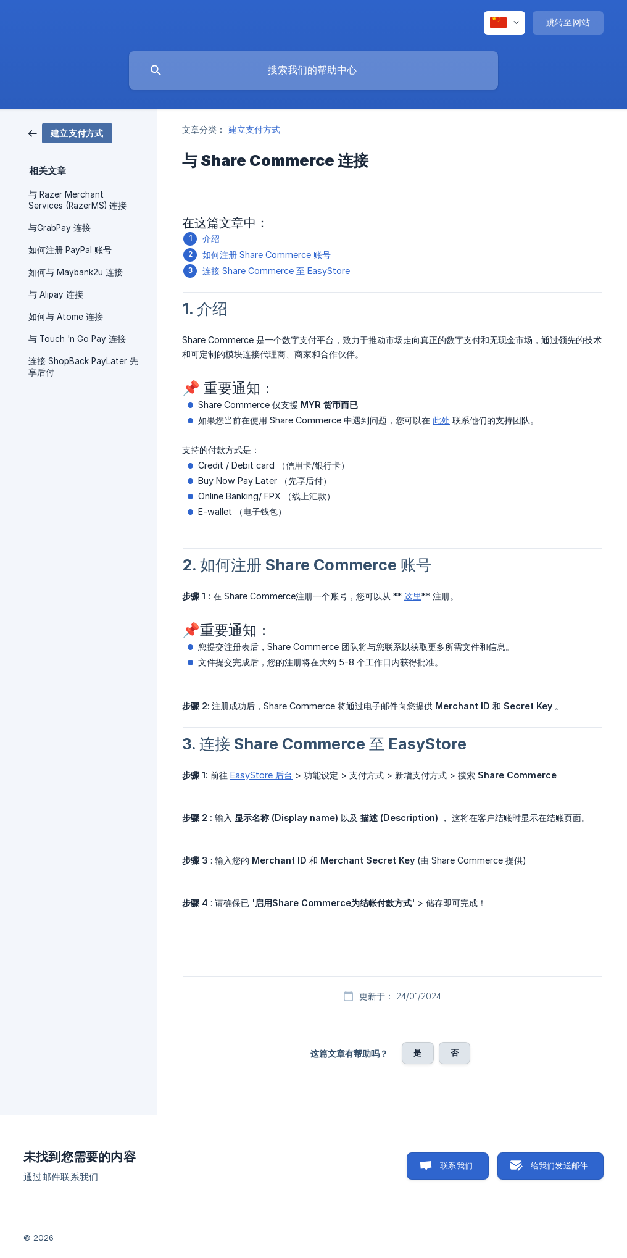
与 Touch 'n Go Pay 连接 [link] (77, 339)
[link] (70, 132)
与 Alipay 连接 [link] (55, 294)
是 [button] (417, 1052)
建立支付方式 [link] (254, 129)
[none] (504, 23)
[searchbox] (313, 70)
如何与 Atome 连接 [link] (65, 317)
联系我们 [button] (456, 1165)
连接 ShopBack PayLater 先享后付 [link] (83, 366)
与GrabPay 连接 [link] (59, 228)
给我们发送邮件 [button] (559, 1165)
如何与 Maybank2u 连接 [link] (75, 272)
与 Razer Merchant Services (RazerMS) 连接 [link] (77, 200)
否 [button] (455, 1052)
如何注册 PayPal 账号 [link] (70, 250)
